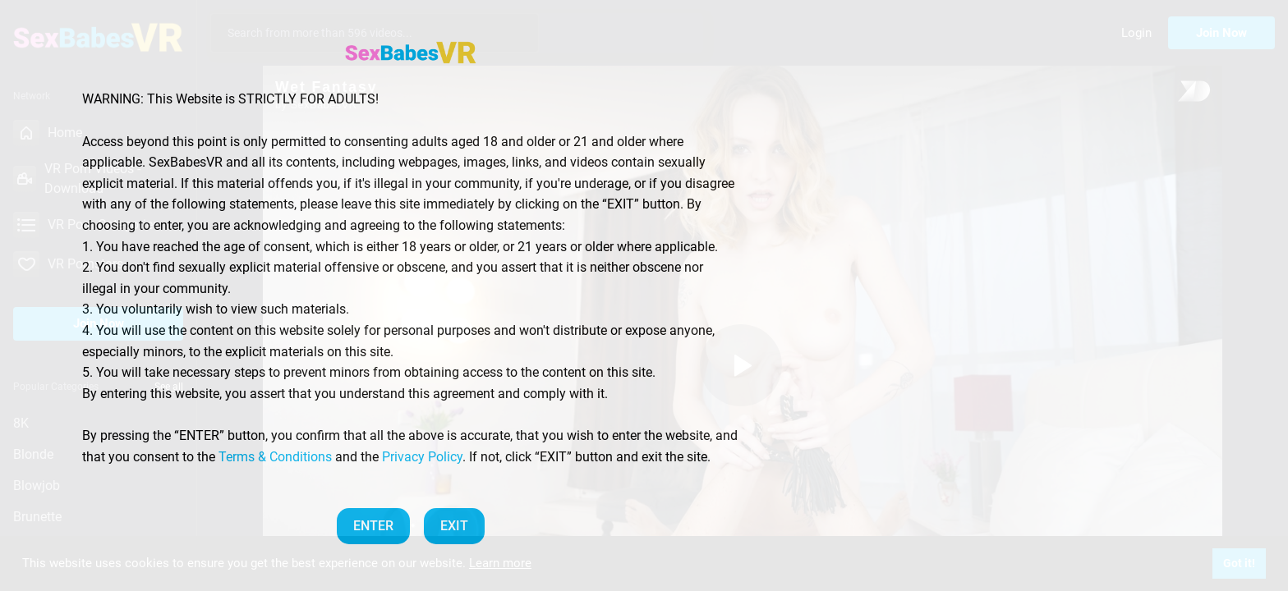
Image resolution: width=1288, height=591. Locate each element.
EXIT (454, 526)
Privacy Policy (422, 457)
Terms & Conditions (275, 457)
